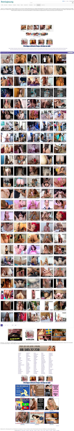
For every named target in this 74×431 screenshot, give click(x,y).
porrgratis (27, 363)
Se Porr (50, 356)
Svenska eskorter (49, 48)
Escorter (27, 49)
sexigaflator (51, 354)
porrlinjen (50, 370)
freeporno (27, 355)
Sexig (50, 357)
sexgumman (51, 360)
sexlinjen (42, 358)
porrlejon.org (19, 430)
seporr (42, 354)
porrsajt (19, 368)
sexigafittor (43, 355)
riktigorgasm (36, 356)
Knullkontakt (30, 49)
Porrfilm (35, 363)
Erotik (33, 49)
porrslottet (35, 373)
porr (49, 368)
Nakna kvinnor (18, 49)
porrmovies (50, 363)
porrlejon (19, 358)
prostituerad (28, 358)
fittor (19, 356)
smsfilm (27, 354)
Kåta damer (64, 49)
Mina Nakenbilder (40, 48)
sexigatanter (43, 362)
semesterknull (28, 360)
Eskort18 (62, 48)
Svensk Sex (43, 49)
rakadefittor (35, 359)
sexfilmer (50, 362)
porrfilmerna (28, 368)
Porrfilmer (46, 49)
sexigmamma (43, 361)
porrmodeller (20, 360)
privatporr (35, 355)
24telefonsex (28, 356)
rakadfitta (35, 362)
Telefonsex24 (32, 48)
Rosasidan (56, 48)
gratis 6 (19, 355)
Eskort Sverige (45, 48)
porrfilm (19, 354)
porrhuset (19, 372)
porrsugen (20, 369)
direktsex (19, 357)
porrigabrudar (20, 371)
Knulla (49, 49)
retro (27, 361)
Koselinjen (28, 48)
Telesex (22, 48)
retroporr (27, 362)
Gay (67, 1)
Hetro (64, 1)
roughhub (35, 357)
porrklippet (50, 373)
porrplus (42, 370)
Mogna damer (60, 49)
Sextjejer (54, 48)
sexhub (50, 358)
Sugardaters (52, 49)
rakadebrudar (36, 354)
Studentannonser (23, 49)
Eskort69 (15, 49)
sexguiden (50, 361)
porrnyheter (43, 373)
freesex (19, 361)
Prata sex (25, 48)
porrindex (35, 372)
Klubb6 (60, 48)
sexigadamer (51, 355)
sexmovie (42, 357)
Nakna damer (56, 49)
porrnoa (42, 363)
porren (35, 370)
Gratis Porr (36, 49)
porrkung (50, 371)
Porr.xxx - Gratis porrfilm (37, 36)
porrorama (43, 372)
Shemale (71, 1)
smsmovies (20, 362)
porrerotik (35, 369)
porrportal (42, 368)
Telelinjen (12, 48)
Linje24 (10, 48)
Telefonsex (19, 48)
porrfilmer (27, 369)
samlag (35, 358)
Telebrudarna (16, 48)
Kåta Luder (11, 49)
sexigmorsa (43, 360)
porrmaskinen (51, 369)
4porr (27, 357)
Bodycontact (65, 48)
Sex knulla (43, 359)
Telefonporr (35, 48)
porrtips (35, 360)
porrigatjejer (28, 371)
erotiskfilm (28, 359)
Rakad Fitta (39, 49)
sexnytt (42, 356)
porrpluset (43, 369)
